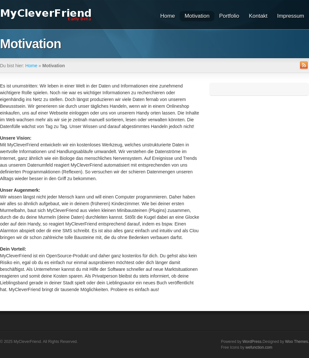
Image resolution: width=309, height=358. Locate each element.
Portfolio (229, 16)
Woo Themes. (297, 341)
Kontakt (258, 16)
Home (167, 16)
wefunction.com (259, 347)
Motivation (196, 16)
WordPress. (252, 341)
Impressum (290, 16)
